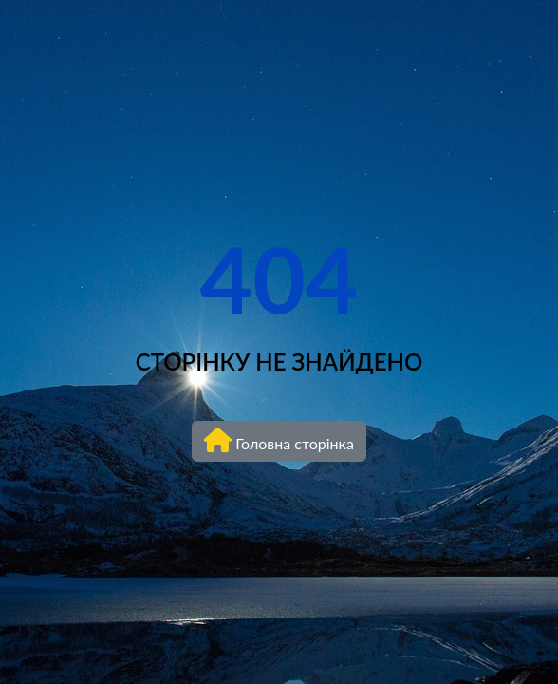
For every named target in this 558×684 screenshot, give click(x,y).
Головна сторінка (279, 440)
